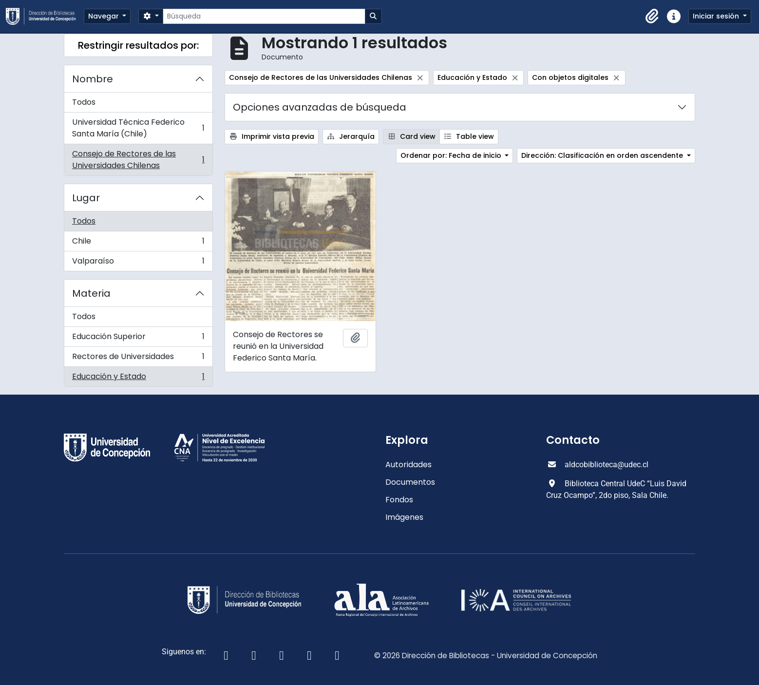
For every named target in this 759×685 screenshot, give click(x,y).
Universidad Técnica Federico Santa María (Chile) (138, 127)
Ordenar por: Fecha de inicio (451, 155)
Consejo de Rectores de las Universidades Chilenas (138, 159)
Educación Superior (138, 339)
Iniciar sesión (717, 16)
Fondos (399, 499)
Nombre (92, 79)
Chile (138, 243)
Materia (91, 293)
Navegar (104, 16)
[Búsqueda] (264, 16)
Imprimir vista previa (271, 136)
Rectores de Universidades (138, 359)
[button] (652, 16)
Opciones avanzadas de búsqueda (319, 107)
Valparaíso (138, 263)
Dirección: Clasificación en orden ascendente (603, 155)
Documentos (410, 482)
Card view (411, 136)
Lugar (86, 198)
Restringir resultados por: (138, 45)
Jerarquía (351, 136)
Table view (469, 136)
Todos (83, 102)
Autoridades (408, 464)
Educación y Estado (138, 378)
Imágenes (404, 517)
